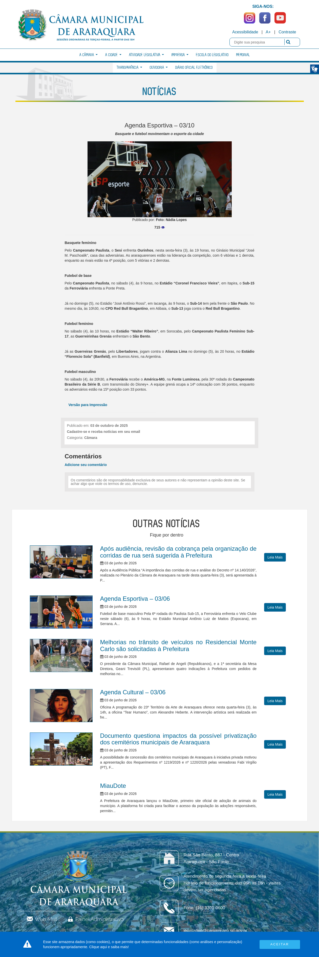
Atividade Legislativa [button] (146, 55)
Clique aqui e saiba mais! (109, 947)
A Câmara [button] (88, 55)
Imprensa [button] (180, 55)
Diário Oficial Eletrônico (194, 68)
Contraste (287, 32)
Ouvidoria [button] (159, 68)
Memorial (243, 55)
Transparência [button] (129, 68)
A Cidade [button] (113, 55)
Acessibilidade (245, 32)
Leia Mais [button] (275, 557)
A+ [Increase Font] (268, 32)
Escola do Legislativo (212, 55)
